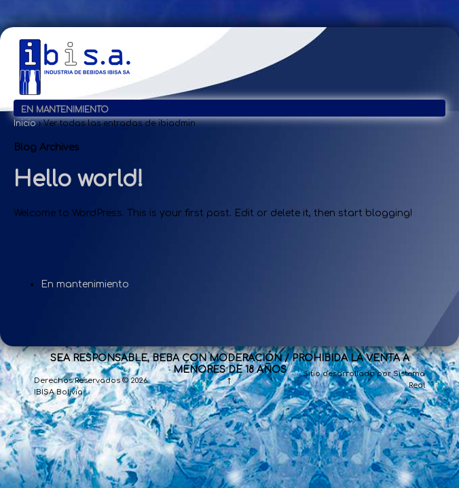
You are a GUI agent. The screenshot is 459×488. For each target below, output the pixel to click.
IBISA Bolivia (58, 392)
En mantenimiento (65, 110)
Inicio (25, 123)
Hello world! (78, 179)
